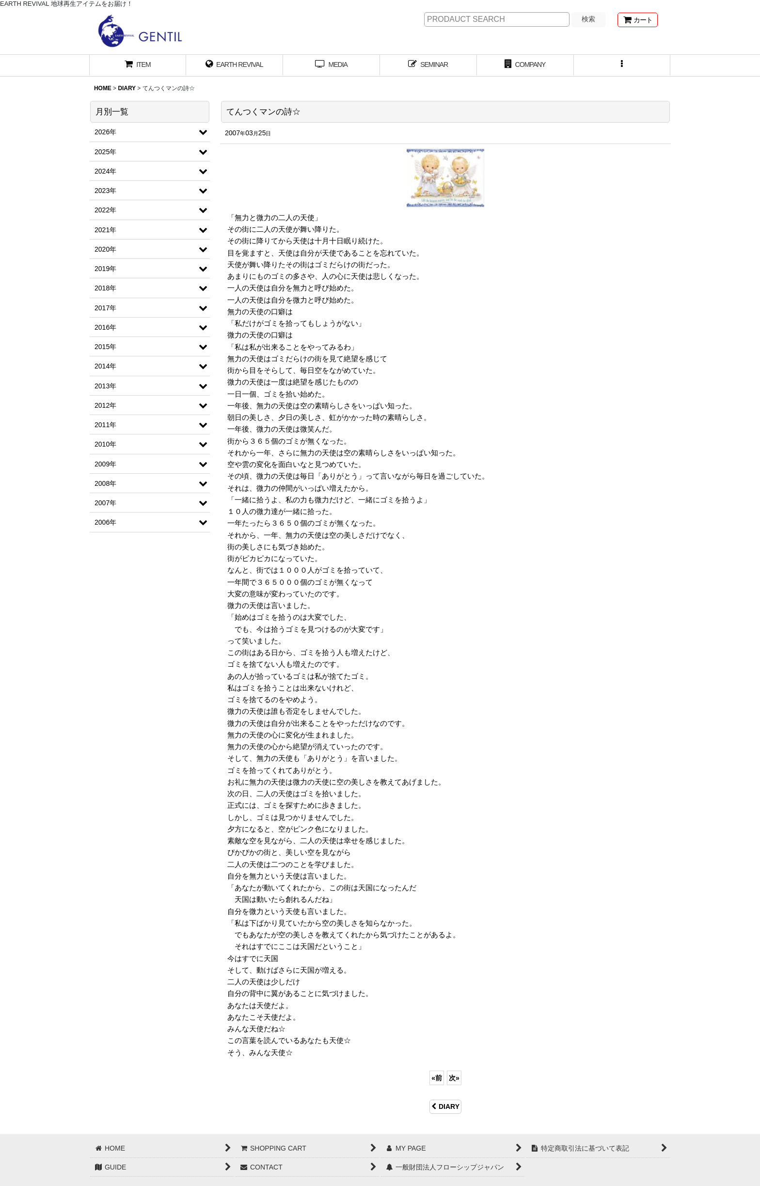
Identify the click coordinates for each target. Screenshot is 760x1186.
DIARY (445, 1106)
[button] (622, 65)
